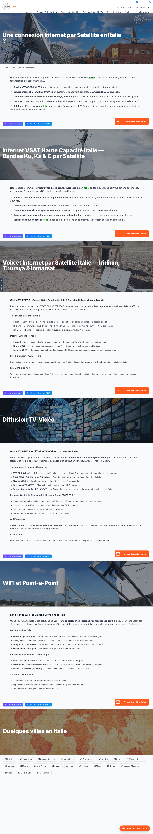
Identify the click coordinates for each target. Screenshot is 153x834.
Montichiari (43, 773)
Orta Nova (40, 766)
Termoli (9, 766)
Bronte (111, 766)
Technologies (114, 12)
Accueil (29, 12)
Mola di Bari (24, 773)
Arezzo (56, 766)
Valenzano (26, 759)
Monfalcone (67, 759)
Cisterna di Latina (135, 759)
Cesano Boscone (46, 759)
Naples (103, 759)
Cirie (117, 759)
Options (130, 12)
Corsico (9, 759)
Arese (8, 773)
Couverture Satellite (70, 12)
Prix (129, 7)
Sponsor (120, 7)
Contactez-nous (142, 7)
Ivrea (69, 766)
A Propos (143, 12)
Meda (97, 766)
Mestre (24, 766)
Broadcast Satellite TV (93, 12)
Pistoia (83, 766)
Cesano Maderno (130, 766)
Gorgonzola (86, 759)
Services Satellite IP (47, 12)
